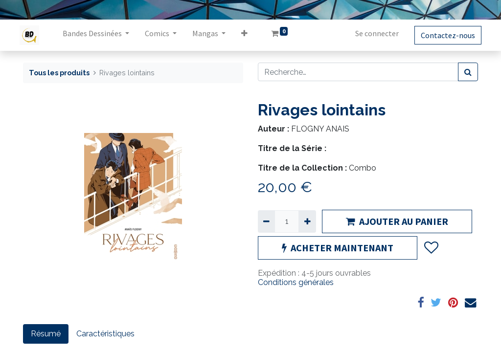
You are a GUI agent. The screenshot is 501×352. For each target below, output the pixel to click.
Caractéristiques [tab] (105, 333)
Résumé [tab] (46, 333)
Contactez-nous (444, 35)
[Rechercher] (468, 72)
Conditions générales (296, 282)
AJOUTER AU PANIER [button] (397, 221)
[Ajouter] (307, 221)
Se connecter (373, 33)
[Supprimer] (266, 221)
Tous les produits (59, 72)
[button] (248, 35)
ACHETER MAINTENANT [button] (337, 248)
